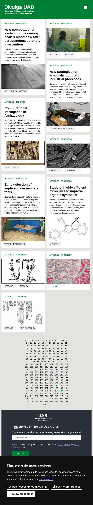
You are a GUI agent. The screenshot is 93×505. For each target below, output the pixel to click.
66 (58, 353)
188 (51, 388)
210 (26, 396)
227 (66, 399)
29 (43, 345)
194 (36, 391)
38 (35, 348)
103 (31, 364)
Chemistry (54, 171)
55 (58, 351)
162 (56, 380)
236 (66, 401)
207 (56, 393)
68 (66, 353)
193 (32, 391)
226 (61, 399)
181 (61, 385)
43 (54, 348)
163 (61, 380)
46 (66, 348)
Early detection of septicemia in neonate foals (21, 188)
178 (46, 385)
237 (44, 405)
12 (63, 340)
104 (36, 364)
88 (58, 359)
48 (31, 351)
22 (58, 343)
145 (61, 375)
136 (61, 372)
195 (41, 391)
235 (61, 401)
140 (36, 375)
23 (62, 343)
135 (56, 372)
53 (50, 351)
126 (56, 369)
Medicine (69, 55)
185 (36, 388)
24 (66, 343)
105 (41, 364)
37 (31, 348)
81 (31, 359)
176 (36, 385)
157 (31, 380)
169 (46, 383)
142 (46, 375)
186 (41, 388)
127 (61, 369)
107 (51, 364)
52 (46, 351)
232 (46, 401)
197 (51, 391)
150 (41, 377)
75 (50, 356)
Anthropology (27, 328)
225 (56, 399)
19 (46, 343)
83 (39, 359)
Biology (24, 286)
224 (51, 399)
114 (41, 367)
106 (46, 364)
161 (51, 380)
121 (31, 369)
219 (26, 399)
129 (26, 372)
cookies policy (46, 479)
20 (50, 343)
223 (46, 399)
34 (62, 345)
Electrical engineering (61, 128)
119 (66, 367)
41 (46, 348)
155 (66, 377)
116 (51, 367)
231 (41, 401)
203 (36, 393)
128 (66, 369)
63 (46, 353)
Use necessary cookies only (27, 486)
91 (26, 361)
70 (31, 356)
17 (39, 343)
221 (36, 399)
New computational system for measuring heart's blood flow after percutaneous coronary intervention (22, 37)
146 (66, 375)
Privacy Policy (64, 444)
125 (51, 369)
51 (43, 351)
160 (46, 380)
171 (56, 383)
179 (51, 385)
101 (66, 361)
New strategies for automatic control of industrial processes (65, 75)
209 (66, 393)
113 (36, 367)
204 (41, 393)
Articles (9, 23)
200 (66, 391)
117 (56, 367)
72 (39, 356)
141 (41, 375)
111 (26, 367)
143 (51, 375)
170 (51, 383)
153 (56, 377)
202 (31, 393)
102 (26, 364)
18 (43, 343)
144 (56, 375)
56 (62, 351)
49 (35, 351)
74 (46, 356)
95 (41, 361)
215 (51, 396)
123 (41, 369)
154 (61, 377)
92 (30, 361)
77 (58, 356)
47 (27, 351)
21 (54, 343)
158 (36, 380)
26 (31, 345)
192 (27, 391)
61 (39, 353)
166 (31, 383)
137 (66, 372)
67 (62, 353)
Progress (21, 23)
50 (39, 351)
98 (53, 361)
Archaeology (11, 168)
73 (43, 356)
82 (35, 359)
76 (54, 356)
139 (31, 375)
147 (26, 377)
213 (41, 396)
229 (31, 401)
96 (45, 361)
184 (31, 388)
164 (66, 380)
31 (50, 345)
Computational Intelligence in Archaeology (15, 111)
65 (54, 353)
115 (46, 367)
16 (35, 343)
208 (61, 393)
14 (27, 343)
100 (61, 361)
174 (26, 385)
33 (58, 345)
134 (51, 372)
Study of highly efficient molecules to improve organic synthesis (67, 191)
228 (26, 401)
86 (50, 359)
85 (46, 359)
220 (31, 399)
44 (58, 348)
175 (31, 385)
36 (27, 348)
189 (56, 388)
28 (39, 345)
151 (46, 377)
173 (66, 383)
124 (46, 369)
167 (36, 383)
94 (38, 361)
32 (54, 345)
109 (61, 364)
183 (26, 388)
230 (36, 401)
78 (62, 356)
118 (61, 367)
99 (57, 361)
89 (62, 359)
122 (36, 369)
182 (66, 385)
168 (41, 383)
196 (46, 391)
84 (43, 359)
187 (46, 388)
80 (27, 359)
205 (46, 393)
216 (56, 396)
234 (56, 401)
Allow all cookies (20, 494)
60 (35, 353)
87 (54, 359)
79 (66, 356)
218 (66, 396)
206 (51, 393)
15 (31, 343)
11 (59, 340)
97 (49, 361)
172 (61, 383)
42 (50, 348)
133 (46, 372)
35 (66, 345)
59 (31, 353)
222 (41, 399)
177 (41, 385)
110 (66, 364)
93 (34, 361)
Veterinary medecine (15, 244)
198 (56, 391)
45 (62, 348)
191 (66, 388)
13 (67, 340)
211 (31, 396)
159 (41, 380)
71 (35, 356)
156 (26, 380)
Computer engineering (15, 91)
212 (36, 396)
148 (31, 377)
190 (61, 388)
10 (55, 340)
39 (39, 348)
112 (31, 367)
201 (26, 393)
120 (26, 369)
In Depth (20, 102)
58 (27, 353)
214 (46, 396)
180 (56, 385)
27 (35, 345)
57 (66, 351)
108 (56, 364)
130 (31, 372)
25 (27, 345)
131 (36, 372)
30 (46, 345)
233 (51, 401)
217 (61, 396)
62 (43, 353)
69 (27, 356)
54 (54, 351)
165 (26, 383)
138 (26, 375)
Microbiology (73, 171)
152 (51, 377)
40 (43, 348)
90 (66, 359)
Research (9, 286)
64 (50, 353)
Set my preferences (66, 486)
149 (36, 377)
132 (41, 372)
